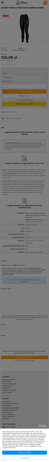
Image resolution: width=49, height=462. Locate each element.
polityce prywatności (9, 438)
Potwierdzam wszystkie (24, 452)
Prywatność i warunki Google (29, 439)
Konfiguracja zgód (24, 458)
